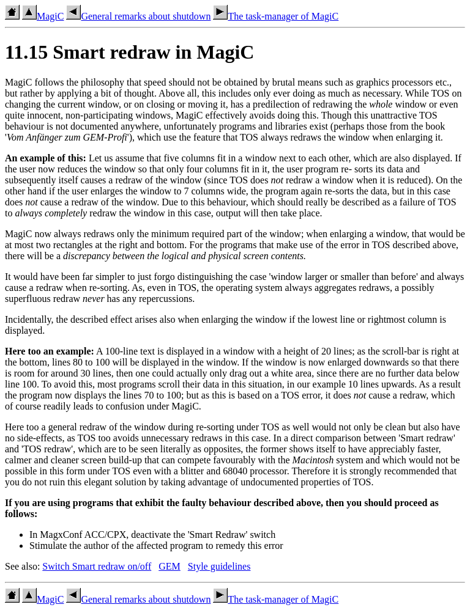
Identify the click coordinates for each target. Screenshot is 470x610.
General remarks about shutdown (138, 16)
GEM (170, 566)
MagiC (43, 16)
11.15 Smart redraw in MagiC (129, 52)
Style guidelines (219, 566)
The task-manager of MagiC (275, 16)
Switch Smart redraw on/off (96, 566)
